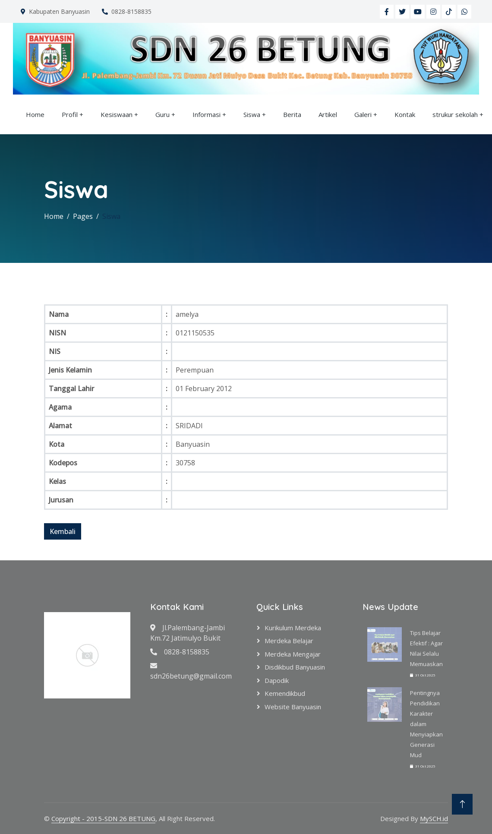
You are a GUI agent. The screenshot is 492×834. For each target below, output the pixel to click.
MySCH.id (434, 818)
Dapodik (277, 680)
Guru (162, 114)
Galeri (363, 114)
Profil (70, 114)
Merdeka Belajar (289, 640)
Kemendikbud (285, 693)
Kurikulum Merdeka (293, 627)
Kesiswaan (116, 114)
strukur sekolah (455, 114)
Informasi (206, 114)
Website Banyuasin (293, 706)
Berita (292, 114)
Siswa (251, 114)
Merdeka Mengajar (293, 654)
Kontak (404, 114)
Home (35, 114)
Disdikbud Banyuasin (295, 667)
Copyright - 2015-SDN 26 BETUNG (103, 818)
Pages (83, 216)
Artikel (328, 114)
